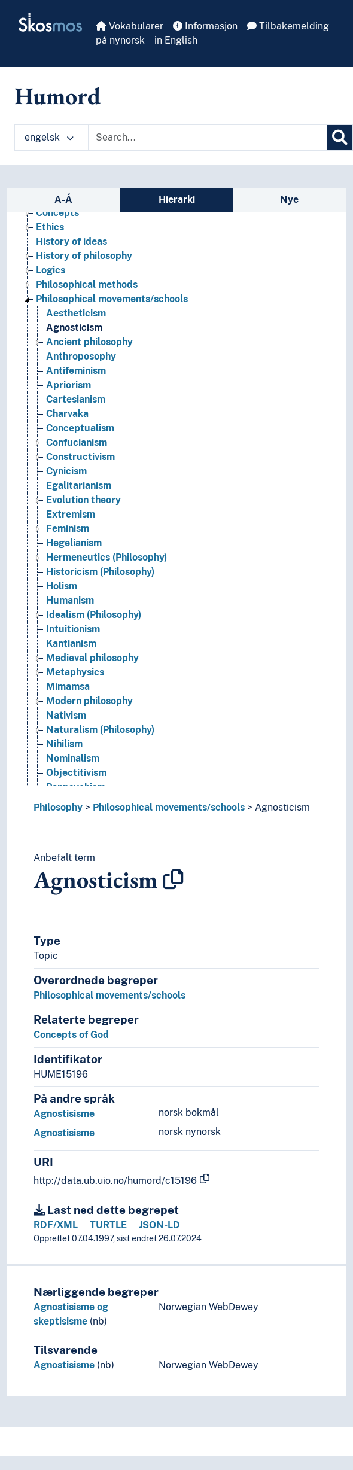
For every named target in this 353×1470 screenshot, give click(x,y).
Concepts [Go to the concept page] (57, 212)
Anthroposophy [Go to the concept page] (81, 356)
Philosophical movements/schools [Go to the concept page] (112, 299)
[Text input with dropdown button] (207, 137)
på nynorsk (120, 40)
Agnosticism (282, 807)
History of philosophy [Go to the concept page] (84, 255)
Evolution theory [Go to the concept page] (83, 500)
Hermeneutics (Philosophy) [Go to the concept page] (106, 557)
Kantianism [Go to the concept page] (71, 643)
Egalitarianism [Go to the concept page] (78, 485)
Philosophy (58, 807)
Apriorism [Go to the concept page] (68, 385)
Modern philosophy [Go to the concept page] (89, 701)
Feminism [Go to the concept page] (67, 528)
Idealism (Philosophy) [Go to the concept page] (93, 614)
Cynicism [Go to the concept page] (66, 471)
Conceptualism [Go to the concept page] (80, 428)
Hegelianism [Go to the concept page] (74, 543)
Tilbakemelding (288, 26)
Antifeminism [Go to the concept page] (76, 370)
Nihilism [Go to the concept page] (64, 744)
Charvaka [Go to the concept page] (67, 413)
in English (175, 40)
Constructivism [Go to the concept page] (80, 456)
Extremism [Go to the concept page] (70, 514)
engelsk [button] (49, 137)
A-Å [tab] (63, 199)
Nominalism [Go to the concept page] (72, 758)
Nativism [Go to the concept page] (66, 715)
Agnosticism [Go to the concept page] (74, 327)
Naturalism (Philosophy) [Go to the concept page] (100, 729)
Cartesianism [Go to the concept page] (75, 399)
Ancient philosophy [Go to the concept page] (89, 342)
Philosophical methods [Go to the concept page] (87, 284)
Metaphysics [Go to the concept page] (75, 672)
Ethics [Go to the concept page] (50, 227)
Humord (57, 95)
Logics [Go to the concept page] (50, 270)
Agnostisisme (64, 1113)
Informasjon (205, 26)
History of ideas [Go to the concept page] (71, 241)
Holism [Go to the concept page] (61, 586)
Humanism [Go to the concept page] (70, 600)
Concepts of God (71, 1034)
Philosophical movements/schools (169, 807)
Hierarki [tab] (177, 199)
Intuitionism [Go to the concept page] (73, 629)
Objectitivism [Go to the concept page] (76, 772)
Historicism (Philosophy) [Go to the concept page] (100, 571)
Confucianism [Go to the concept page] (76, 442)
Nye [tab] (289, 199)
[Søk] (340, 137)
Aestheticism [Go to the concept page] (76, 313)
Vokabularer (129, 26)
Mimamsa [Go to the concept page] (68, 686)
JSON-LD (159, 1225)
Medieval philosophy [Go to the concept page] (92, 658)
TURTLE (108, 1225)
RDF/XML (56, 1225)
